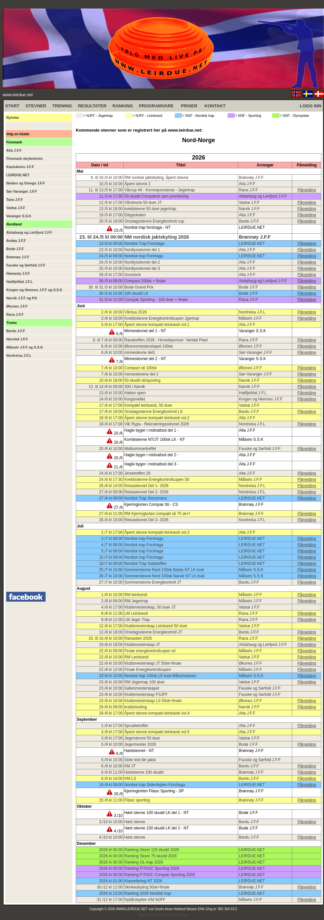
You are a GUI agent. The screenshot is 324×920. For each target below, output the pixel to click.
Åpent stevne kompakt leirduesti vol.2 (157, 418)
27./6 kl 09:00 (111, 492)
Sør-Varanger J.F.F (255, 352)
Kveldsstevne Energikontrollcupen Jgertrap (161, 318)
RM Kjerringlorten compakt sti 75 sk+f (157, 513)
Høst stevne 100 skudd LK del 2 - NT (156, 828)
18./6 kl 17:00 (111, 418)
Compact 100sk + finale (145, 281)
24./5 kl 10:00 (111, 262)
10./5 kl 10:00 (111, 184)
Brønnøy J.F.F (251, 177)
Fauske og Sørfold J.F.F (259, 448)
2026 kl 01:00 (111, 881)
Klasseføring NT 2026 (143, 881)
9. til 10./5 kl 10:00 (107, 177)
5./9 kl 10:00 (112, 744)
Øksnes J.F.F (250, 346)
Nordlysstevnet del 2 (142, 262)
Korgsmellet (134, 399)
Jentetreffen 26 (137, 473)
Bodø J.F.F (248, 287)
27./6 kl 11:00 (111, 513)
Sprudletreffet (136, 725)
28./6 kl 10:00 (111, 520)
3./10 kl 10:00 (111, 822)
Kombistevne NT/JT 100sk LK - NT (154, 439)
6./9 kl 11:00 (112, 772)
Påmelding (306, 190)
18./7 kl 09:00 (111, 563)
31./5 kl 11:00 (111, 299)
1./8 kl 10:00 (112, 594)
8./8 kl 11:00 (112, 613)
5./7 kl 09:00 (112, 551)
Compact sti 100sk (140, 368)
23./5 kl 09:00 (111, 243)
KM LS (130, 778)
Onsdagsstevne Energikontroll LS (153, 411)
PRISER (189, 105)
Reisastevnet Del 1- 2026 (146, 485)
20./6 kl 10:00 (111, 448)
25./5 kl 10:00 (111, 268)
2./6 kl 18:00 (112, 312)
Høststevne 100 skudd (143, 772)
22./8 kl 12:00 (111, 669)
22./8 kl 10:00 (111, 657)
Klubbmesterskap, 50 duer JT (150, 607)
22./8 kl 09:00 (111, 651)
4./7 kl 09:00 (112, 545)
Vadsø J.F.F (249, 202)
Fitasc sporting (137, 800)
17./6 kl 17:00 (111, 405)
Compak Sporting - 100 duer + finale (156, 299)
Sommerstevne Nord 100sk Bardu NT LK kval (164, 569)
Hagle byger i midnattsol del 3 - (151, 464)
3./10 (114, 815)
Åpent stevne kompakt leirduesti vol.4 (157, 713)
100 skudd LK (136, 293)
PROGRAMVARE (156, 105)
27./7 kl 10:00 (111, 582)
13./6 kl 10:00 (111, 393)
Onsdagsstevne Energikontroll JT (153, 632)
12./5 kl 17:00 (111, 202)
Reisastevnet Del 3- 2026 (146, 520)
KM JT (130, 766)
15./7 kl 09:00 (111, 557)
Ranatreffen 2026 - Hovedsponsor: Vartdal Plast (166, 340)
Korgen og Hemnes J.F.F (260, 399)
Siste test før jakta (140, 760)
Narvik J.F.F (249, 208)
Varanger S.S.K (252, 331)
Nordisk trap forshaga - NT (147, 227)
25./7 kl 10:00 (111, 569)
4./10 (114, 831)
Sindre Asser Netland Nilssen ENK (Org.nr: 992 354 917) (196, 909)
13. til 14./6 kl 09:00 (106, 386)
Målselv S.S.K (251, 439)
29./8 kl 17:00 (111, 713)
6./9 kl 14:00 (112, 778)
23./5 (114, 230)
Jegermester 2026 (140, 744)
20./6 (114, 433)
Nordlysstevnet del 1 (142, 249)
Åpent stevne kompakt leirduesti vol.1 (157, 324)
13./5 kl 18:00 (111, 208)
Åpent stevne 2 (137, 184)
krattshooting (135, 707)
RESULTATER (92, 105)
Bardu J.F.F (249, 221)
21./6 (114, 467)
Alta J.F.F (247, 184)
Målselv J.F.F (250, 318)
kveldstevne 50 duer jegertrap (150, 208)
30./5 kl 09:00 (111, 281)
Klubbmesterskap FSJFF (146, 694)
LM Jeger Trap (137, 619)
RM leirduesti (135, 594)
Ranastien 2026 (138, 638)
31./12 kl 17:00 (110, 899)
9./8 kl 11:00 (112, 619)
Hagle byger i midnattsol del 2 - (151, 455)
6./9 (116, 753)
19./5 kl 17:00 (111, 215)
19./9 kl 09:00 (111, 784)
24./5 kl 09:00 (111, 256)
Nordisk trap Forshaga (143, 256)
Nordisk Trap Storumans (145, 498)
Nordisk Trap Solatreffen (145, 563)
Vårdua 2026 (135, 312)
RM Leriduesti (136, 657)
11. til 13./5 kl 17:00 (106, 190)
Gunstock (132, 274)
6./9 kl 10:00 (112, 760)
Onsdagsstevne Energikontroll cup (154, 221)
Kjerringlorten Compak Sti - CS (151, 504)
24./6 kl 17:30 (111, 479)
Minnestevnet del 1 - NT (145, 331)
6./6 (116, 334)
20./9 (114, 794)
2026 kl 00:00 (111, 849)
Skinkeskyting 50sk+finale (147, 887)
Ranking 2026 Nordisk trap (147, 893)
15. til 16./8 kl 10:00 (106, 638)
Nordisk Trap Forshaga (144, 243)
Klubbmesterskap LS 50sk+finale (153, 700)
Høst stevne (134, 822)
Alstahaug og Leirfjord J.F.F (263, 196)
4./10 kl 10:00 (111, 837)
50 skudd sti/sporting (142, 380)
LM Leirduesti (136, 613)
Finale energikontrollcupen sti (149, 651)
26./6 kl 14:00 (111, 485)
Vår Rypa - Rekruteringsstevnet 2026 (156, 424)
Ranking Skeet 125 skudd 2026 (151, 849)
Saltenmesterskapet (141, 688)
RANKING (122, 105)
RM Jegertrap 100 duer (144, 682)
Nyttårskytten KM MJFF (144, 899)
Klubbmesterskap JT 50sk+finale (152, 663)
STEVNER (36, 105)
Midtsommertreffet (140, 448)
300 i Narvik (134, 386)
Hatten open (135, 393)
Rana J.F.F (248, 190)
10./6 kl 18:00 (111, 380)
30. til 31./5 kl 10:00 (106, 287)
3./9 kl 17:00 (112, 732)
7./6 (116, 361)
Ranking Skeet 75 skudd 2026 (150, 856)
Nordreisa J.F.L (252, 312)
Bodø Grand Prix (138, 287)
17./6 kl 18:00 (111, 411)
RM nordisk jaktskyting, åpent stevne (156, 177)
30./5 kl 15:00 (111, 293)
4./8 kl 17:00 (112, 607)
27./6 (114, 507)
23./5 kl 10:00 (111, 249)
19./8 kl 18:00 (111, 644)
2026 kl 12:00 (111, 893)
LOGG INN (310, 105)
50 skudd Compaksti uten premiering (156, 196)
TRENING (62, 105)
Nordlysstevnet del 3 (142, 268)
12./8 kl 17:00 (111, 626)
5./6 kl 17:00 (112, 324)
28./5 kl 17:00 (111, 274)
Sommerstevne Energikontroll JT (152, 582)
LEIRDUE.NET (252, 227)
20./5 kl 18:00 (111, 221)
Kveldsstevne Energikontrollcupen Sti (156, 479)
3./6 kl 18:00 (112, 318)
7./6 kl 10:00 (112, 368)
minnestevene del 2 (141, 374)
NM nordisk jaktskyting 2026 (156, 237)
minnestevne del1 (139, 352)
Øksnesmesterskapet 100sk (148, 346)
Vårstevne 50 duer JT (143, 202)
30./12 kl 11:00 (110, 887)
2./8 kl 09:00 (112, 601)
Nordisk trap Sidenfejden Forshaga (154, 784)
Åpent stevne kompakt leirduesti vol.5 (157, 732)
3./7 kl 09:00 (112, 538)
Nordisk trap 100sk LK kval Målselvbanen (160, 676)
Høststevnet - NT (139, 750)
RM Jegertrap (136, 601)
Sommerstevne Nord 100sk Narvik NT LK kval (164, 576)
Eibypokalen (135, 215)
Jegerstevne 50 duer (142, 738)
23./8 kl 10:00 (111, 676)
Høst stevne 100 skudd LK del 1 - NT (156, 812)
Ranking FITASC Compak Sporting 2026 (159, 874)
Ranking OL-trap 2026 (143, 862)
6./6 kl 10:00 (112, 346)
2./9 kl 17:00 (112, 725)
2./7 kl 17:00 (112, 532)
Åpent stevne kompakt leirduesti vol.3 (157, 532)
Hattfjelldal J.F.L (253, 393)
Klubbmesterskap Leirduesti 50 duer (155, 626)
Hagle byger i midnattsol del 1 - (151, 430)
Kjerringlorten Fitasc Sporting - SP (154, 791)
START (12, 105)
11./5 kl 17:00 (111, 196)
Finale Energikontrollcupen (147, 669)
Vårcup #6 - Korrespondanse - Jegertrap (159, 190)
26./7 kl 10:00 (111, 576)
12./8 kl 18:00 (111, 632)
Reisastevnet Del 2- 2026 (146, 492)
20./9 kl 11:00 (111, 800)
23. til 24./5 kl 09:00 (101, 237)
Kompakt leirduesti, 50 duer (148, 405)
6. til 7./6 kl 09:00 (108, 340)
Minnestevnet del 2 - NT (145, 358)
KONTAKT (215, 105)
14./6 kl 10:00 (111, 399)
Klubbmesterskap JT (142, 644)
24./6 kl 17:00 (111, 473)
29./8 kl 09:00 (111, 707)
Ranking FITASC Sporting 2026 (151, 868)
